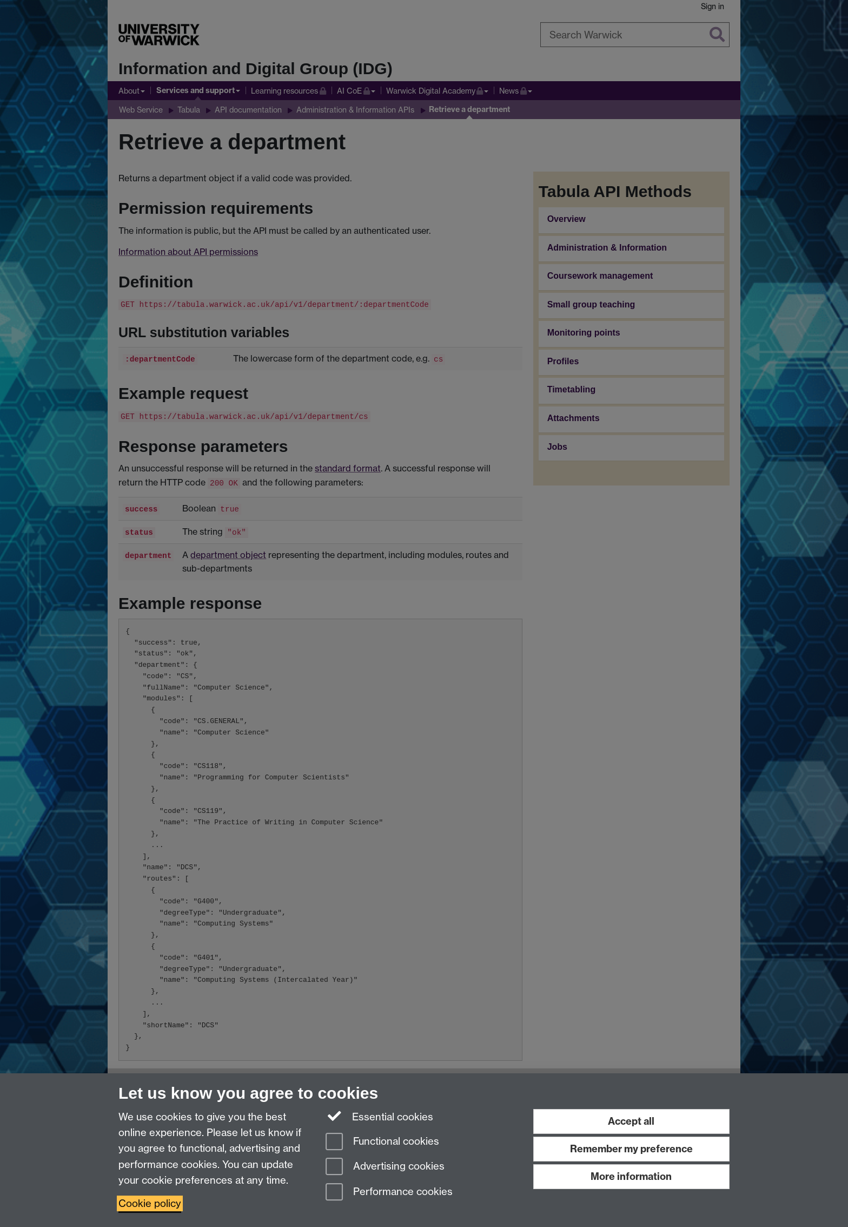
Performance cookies (389, 1193)
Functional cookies (382, 1142)
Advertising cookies (385, 1167)
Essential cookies (379, 1116)
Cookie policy (149, 1203)
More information (631, 1176)
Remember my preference (631, 1149)
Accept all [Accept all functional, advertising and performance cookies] (631, 1121)
